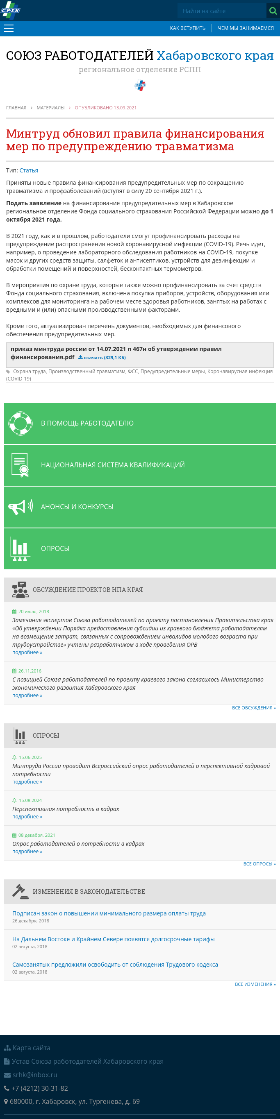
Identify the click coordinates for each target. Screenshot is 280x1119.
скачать (105, 357)
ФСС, (134, 371)
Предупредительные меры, (174, 371)
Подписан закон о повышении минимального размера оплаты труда (109, 913)
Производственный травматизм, (88, 371)
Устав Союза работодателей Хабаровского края (84, 1061)
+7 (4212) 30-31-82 (36, 1088)
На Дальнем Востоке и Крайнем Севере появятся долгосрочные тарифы (113, 939)
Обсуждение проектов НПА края (88, 589)
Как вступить (188, 28)
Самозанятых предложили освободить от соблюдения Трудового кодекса (115, 964)
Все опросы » (260, 864)
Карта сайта (27, 1047)
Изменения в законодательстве (89, 891)
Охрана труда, (30, 371)
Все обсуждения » (254, 707)
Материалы (51, 107)
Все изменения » (255, 984)
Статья (29, 170)
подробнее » (27, 652)
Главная (16, 107)
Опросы (46, 735)
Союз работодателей (140, 55)
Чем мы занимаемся (246, 28)
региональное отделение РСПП (140, 69)
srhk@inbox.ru (30, 1074)
